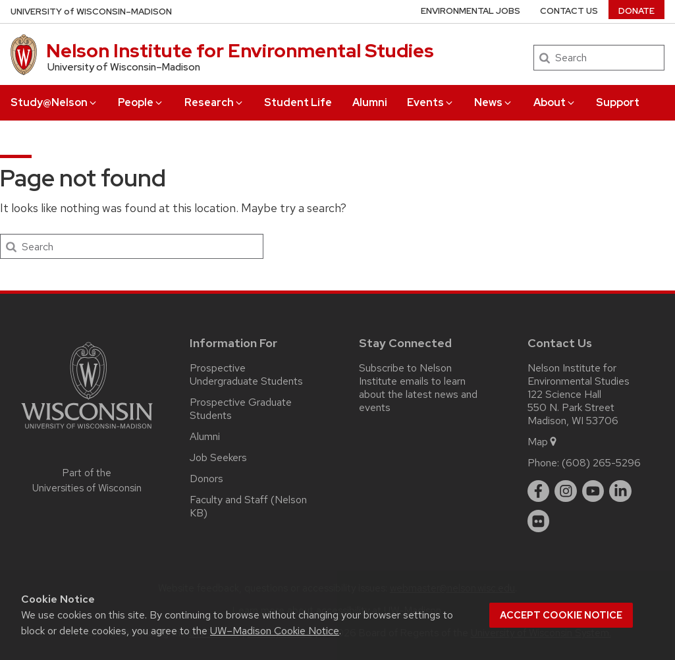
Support (617, 102)
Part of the (87, 480)
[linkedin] (620, 491)
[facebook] (538, 491)
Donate (636, 10)
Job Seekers (218, 457)
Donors (206, 478)
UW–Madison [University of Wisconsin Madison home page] (91, 11)
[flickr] (538, 521)
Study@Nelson (54, 102)
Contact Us (569, 10)
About (554, 102)
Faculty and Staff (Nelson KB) (248, 506)
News (493, 102)
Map (542, 442)
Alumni (369, 102)
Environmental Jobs (470, 10)
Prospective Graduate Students (241, 408)
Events (430, 102)
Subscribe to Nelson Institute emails (405, 374)
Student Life (298, 102)
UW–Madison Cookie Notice (274, 631)
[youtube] (593, 491)
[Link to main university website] (87, 431)
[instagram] (565, 491)
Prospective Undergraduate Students (246, 374)
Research (214, 102)
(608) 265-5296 (601, 463)
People (141, 102)
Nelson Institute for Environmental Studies (240, 50)
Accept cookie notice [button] (561, 615)
